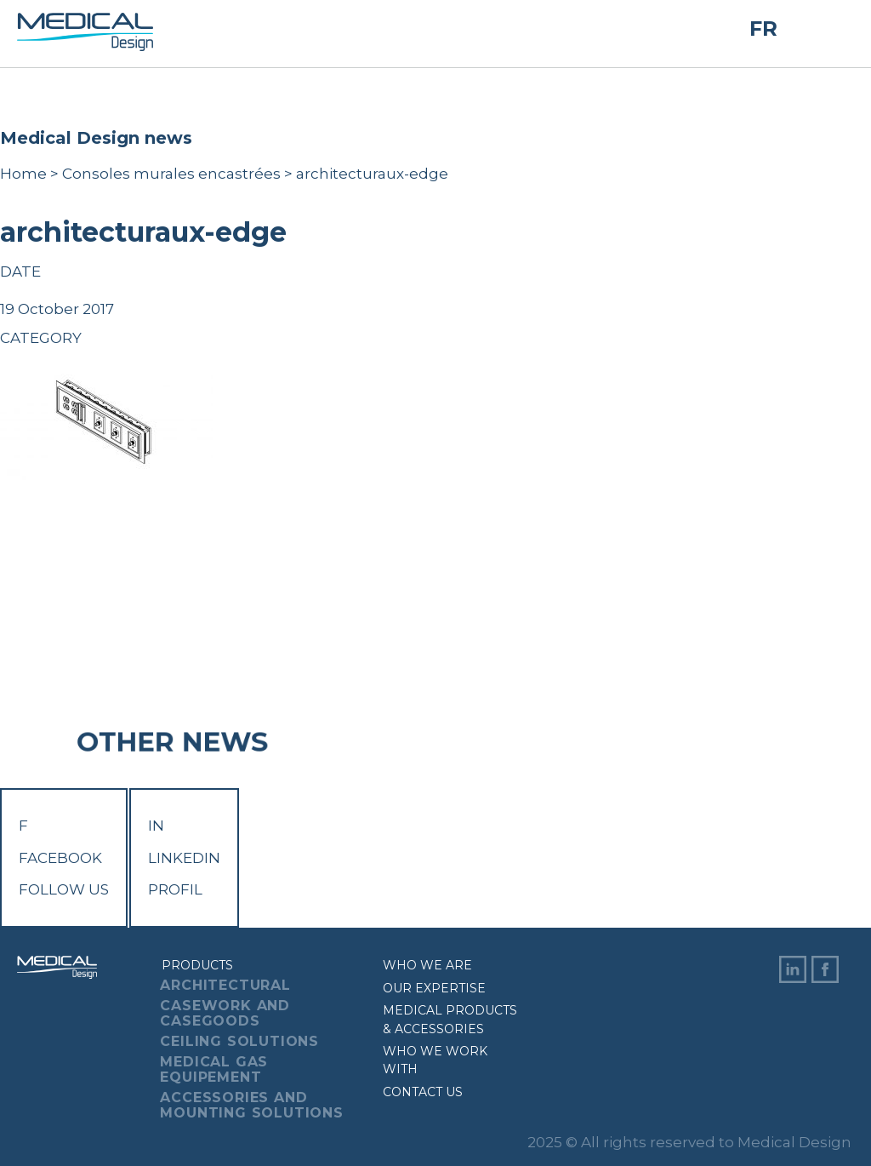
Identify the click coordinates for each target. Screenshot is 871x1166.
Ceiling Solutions (239, 1041)
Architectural (225, 985)
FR (763, 29)
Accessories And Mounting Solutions (251, 1105)
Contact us (423, 1092)
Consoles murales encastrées (171, 173)
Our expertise (434, 988)
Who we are (427, 965)
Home (23, 173)
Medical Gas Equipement (214, 1069)
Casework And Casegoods (225, 1013)
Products (197, 965)
